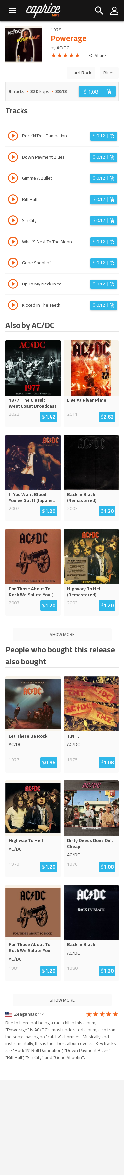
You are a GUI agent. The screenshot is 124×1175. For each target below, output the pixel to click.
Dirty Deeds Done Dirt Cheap (90, 843)
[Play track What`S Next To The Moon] (13, 242)
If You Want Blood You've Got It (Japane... (33, 497)
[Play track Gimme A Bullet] (13, 179)
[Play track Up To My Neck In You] (13, 285)
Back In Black (81, 944)
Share (97, 55)
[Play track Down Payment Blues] (13, 158)
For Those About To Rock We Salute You (29, 947)
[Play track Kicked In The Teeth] (13, 306)
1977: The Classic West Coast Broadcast (32, 403)
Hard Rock (81, 72)
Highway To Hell (26, 840)
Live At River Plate (86, 400)
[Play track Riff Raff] (13, 200)
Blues (109, 72)
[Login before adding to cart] (97, 91)
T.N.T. (73, 736)
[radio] (54, 56)
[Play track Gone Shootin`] (13, 264)
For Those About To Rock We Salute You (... (33, 592)
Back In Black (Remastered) (81, 497)
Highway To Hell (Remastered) (84, 592)
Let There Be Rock (28, 736)
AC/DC (63, 47)
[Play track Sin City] (13, 221)
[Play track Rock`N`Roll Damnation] (13, 137)
